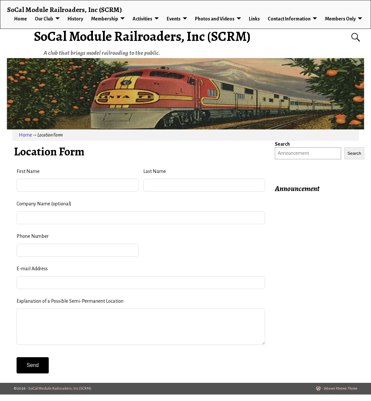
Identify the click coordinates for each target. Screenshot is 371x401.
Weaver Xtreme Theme (340, 395)
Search (282, 144)
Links (254, 18)
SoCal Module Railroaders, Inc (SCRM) (142, 36)
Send (33, 371)
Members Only (340, 18)
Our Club (44, 18)
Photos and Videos (215, 18)
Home (20, 18)
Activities (142, 18)
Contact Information (289, 18)
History (75, 18)
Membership (104, 18)
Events (174, 18)
